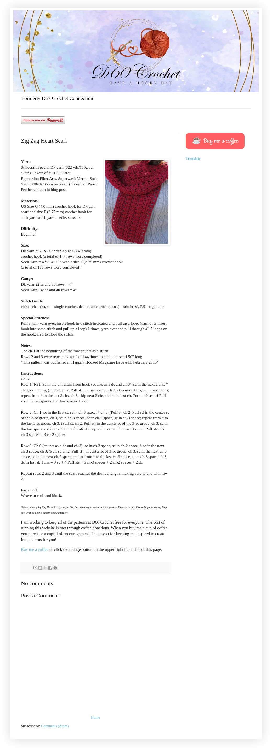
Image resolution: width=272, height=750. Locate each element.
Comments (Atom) (55, 726)
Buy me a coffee (35, 549)
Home (95, 717)
